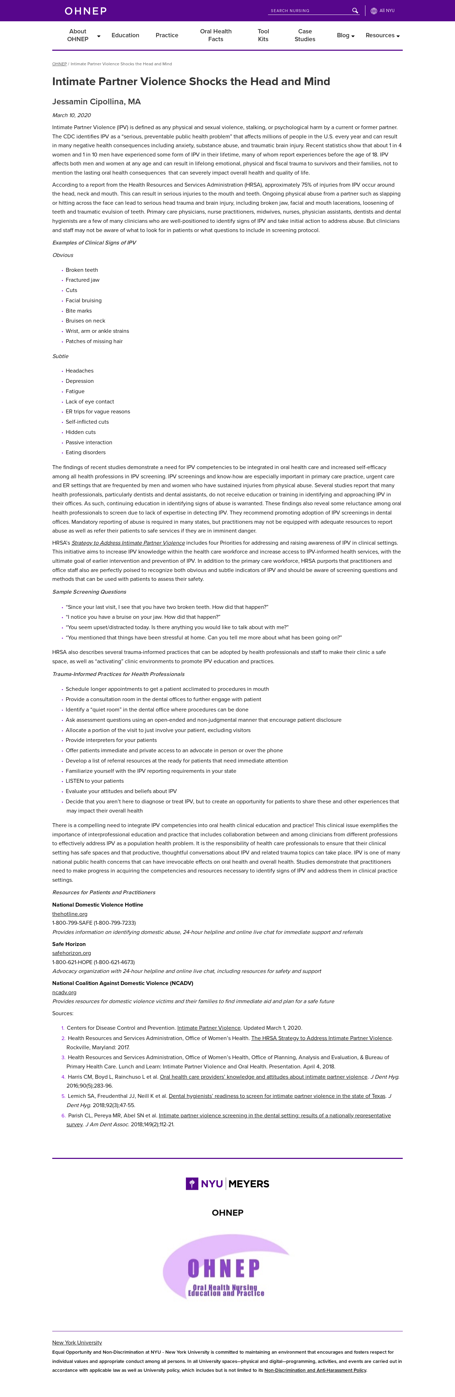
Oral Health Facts (216, 33)
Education (125, 33)
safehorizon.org (71, 949)
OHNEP (59, 59)
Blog (343, 33)
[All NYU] (382, 10)
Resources (380, 33)
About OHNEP (78, 33)
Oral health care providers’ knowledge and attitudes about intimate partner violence (264, 1073)
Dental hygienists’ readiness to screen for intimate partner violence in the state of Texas (277, 1092)
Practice (167, 33)
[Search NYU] (314, 9)
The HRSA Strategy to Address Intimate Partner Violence (321, 1034)
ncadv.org (64, 988)
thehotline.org (69, 910)
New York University (77, 1338)
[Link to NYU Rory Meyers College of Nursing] (227, 1181)
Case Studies (305, 33)
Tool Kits (263, 33)
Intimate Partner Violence (209, 1024)
